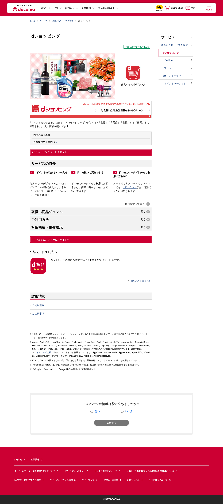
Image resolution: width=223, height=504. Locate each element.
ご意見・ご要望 (110, 480)
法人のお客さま (106, 8)
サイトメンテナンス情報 (63, 480)
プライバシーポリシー (74, 471)
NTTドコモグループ (160, 480)
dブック (167, 68)
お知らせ (70, 8)
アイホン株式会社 (41, 352)
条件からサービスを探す (62, 21)
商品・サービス (49, 8)
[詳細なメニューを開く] (208, 8)
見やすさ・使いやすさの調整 (27, 480)
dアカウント (130, 187)
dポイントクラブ (172, 75)
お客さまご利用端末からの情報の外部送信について (150, 471)
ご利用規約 (37, 305)
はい (97, 411)
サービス (44, 21)
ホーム (32, 21)
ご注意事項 (38, 313)
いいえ (129, 411)
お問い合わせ (133, 480)
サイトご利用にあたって (105, 471)
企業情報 (86, 8)
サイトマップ (88, 480)
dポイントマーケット (174, 83)
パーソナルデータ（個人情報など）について (34, 471)
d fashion (168, 60)
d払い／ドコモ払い (141, 280)
